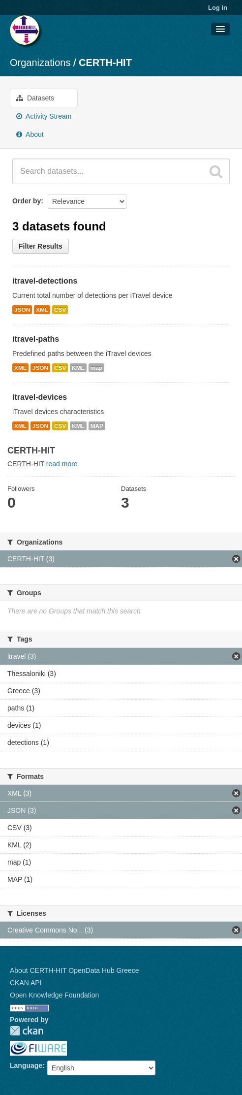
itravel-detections (44, 281)
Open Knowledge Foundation (54, 995)
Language (26, 1065)
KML (78, 367)
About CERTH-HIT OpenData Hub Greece (74, 970)
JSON (22, 309)
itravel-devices (39, 397)
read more (62, 464)
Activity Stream (43, 116)
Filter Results (40, 246)
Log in (217, 7)
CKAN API (26, 983)
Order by (26, 201)
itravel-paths (35, 339)
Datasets (35, 98)
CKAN (26, 1031)
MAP (97, 425)
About (30, 134)
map (96, 367)
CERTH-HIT (105, 62)
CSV (60, 309)
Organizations (40, 62)
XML (42, 309)
